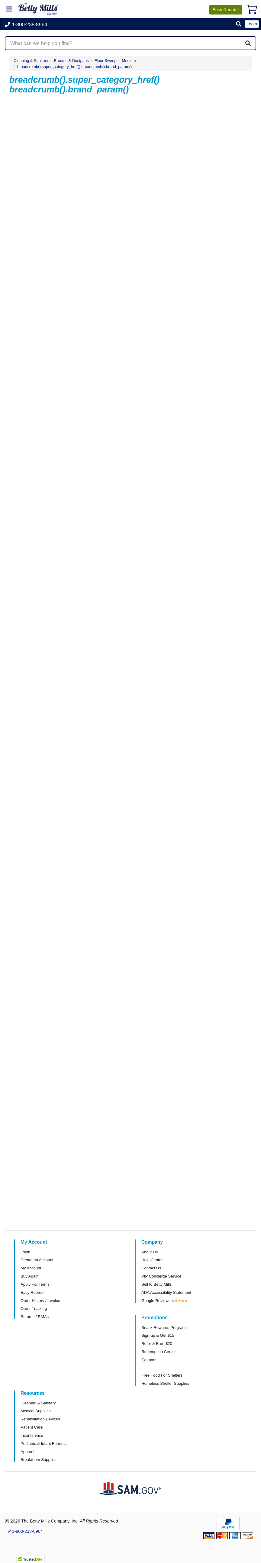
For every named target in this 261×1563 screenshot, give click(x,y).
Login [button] (251, 23)
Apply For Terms (35, 1284)
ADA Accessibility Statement (166, 1292)
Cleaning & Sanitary (31, 60)
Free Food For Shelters (161, 1375)
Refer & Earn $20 (156, 1343)
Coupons (149, 1360)
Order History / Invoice (40, 1300)
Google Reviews (155, 1300)
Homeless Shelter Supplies (165, 1383)
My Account (31, 1268)
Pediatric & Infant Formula (43, 1443)
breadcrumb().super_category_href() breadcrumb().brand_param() (74, 66)
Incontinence (32, 1435)
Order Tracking (34, 1308)
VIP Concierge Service (161, 1276)
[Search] (248, 43)
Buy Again (29, 1276)
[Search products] (130, 43)
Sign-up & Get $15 (157, 1335)
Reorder (225, 9)
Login (25, 1252)
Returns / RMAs (35, 1316)
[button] (238, 24)
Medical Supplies (36, 1411)
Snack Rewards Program (163, 1327)
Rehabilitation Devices (40, 1419)
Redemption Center (158, 1351)
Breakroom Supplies (38, 1459)
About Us (149, 1252)
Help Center (152, 1260)
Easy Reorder (33, 1292)
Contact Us (151, 1268)
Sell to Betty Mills (156, 1284)
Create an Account (37, 1260)
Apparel (27, 1451)
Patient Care (32, 1427)
